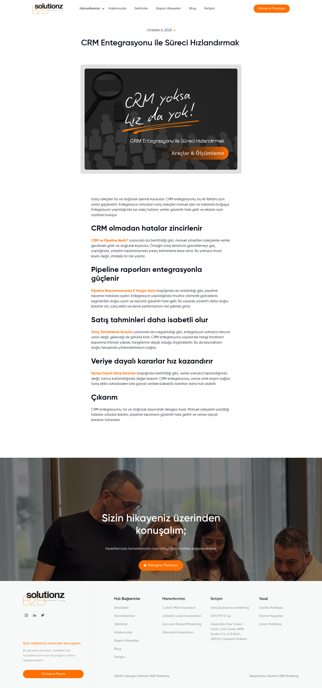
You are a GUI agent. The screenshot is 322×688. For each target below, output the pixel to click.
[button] (90, 9)
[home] (47, 8)
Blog (192, 8)
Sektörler (141, 8)
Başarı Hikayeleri (168, 8)
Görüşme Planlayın (272, 8)
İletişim (209, 8)
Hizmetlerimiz (90, 8)
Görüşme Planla (53, 674)
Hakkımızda (117, 8)
